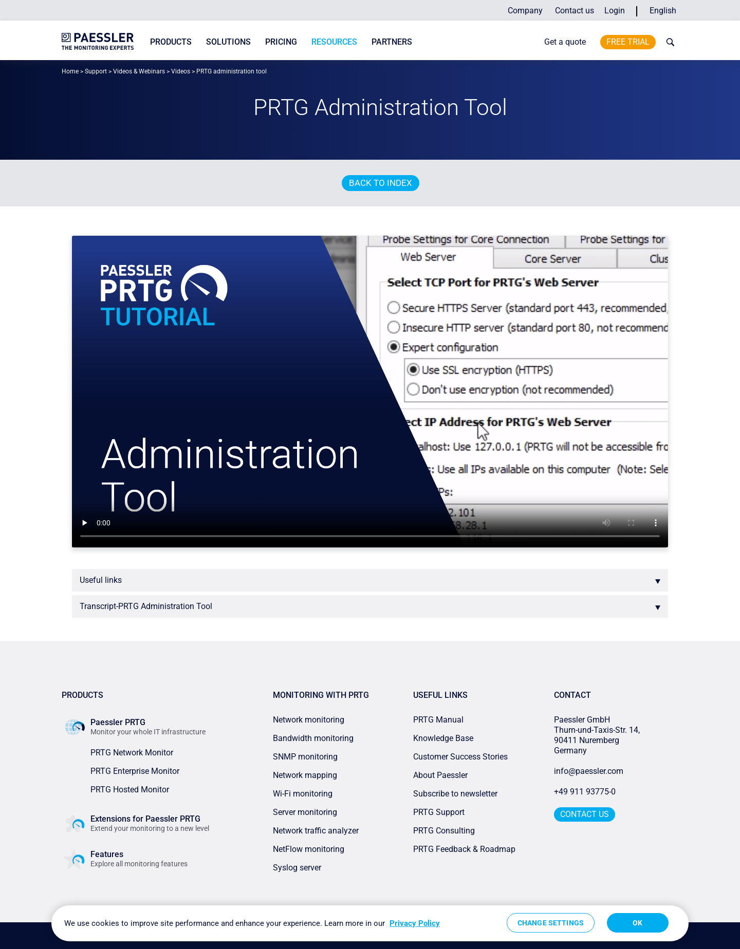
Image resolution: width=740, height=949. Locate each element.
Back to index (380, 183)
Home (70, 71)
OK (637, 923)
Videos (180, 71)
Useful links (101, 580)
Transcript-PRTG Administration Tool (146, 606)
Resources (334, 42)
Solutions (228, 42)
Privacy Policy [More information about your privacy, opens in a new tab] (415, 923)
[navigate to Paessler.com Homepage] (98, 41)
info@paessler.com (588, 771)
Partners (392, 42)
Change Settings (550, 923)
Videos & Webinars (139, 71)
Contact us (574, 10)
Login (614, 10)
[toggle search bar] (668, 42)
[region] (370, 923)
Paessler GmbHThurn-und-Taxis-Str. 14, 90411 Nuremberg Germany (598, 735)
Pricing (281, 42)
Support (96, 71)
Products (171, 42)
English (663, 10)
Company (525, 10)
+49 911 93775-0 (585, 791)
